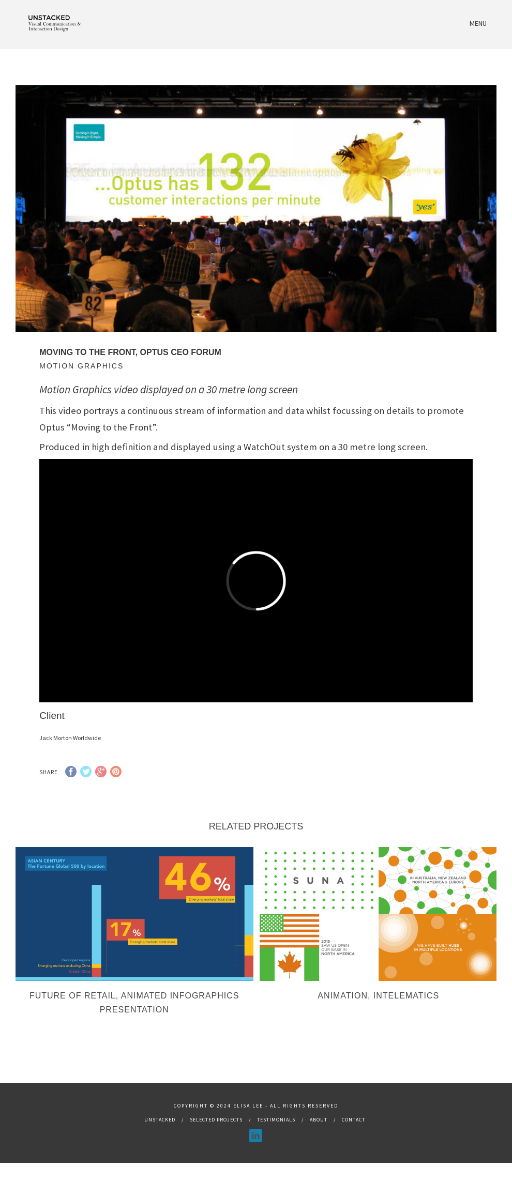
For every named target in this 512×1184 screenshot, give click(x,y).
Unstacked (159, 1133)
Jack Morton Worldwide (70, 738)
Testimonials (276, 1133)
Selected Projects (216, 1133)
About (318, 1133)
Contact (353, 1133)
